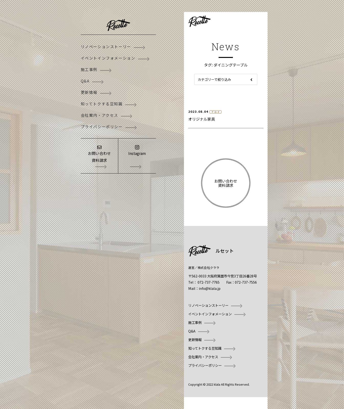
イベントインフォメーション (108, 58)
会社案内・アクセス (99, 115)
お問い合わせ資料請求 (99, 156)
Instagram (137, 153)
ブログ (215, 112)
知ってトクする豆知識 (102, 104)
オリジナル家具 (201, 119)
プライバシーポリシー (102, 126)
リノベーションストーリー (106, 46)
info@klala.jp (209, 288)
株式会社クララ (208, 267)
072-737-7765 (209, 282)
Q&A (85, 81)
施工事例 (89, 69)
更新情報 (89, 92)
